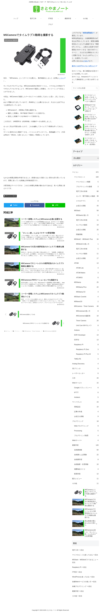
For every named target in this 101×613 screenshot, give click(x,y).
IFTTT (86, 392)
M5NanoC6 (86, 301)
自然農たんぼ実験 (86, 454)
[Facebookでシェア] (34, 205)
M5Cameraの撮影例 (10, 196)
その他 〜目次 (77, 596)
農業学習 (85, 445)
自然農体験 (86, 450)
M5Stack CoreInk (86, 296)
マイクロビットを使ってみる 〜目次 (85, 555)
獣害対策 (86, 473)
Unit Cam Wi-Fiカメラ (87, 325)
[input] (85, 88)
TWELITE (86, 359)
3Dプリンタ (85, 368)
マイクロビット (86, 177)
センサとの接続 (87, 225)
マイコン (85, 172)
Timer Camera (87, 320)
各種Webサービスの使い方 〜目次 (84, 581)
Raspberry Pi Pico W (87, 354)
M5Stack (86, 210)
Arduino (86, 330)
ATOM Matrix (87, 272)
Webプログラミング (86, 426)
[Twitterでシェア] (14, 205)
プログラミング (85, 421)
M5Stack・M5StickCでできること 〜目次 (85, 561)
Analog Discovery (85, 363)
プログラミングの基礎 (87, 186)
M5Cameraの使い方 (87, 311)
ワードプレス (85, 402)
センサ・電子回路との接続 (87, 196)
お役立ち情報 (87, 205)
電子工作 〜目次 (78, 550)
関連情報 (87, 234)
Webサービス (85, 383)
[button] (97, 88)
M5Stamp (86, 282)
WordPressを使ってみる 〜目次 (83, 577)
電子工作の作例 (87, 191)
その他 (85, 483)
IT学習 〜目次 (77, 572)
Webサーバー (85, 440)
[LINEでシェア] (55, 205)
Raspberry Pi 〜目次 (79, 567)
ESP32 (86, 339)
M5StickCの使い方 (87, 244)
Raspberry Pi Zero (87, 349)
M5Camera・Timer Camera (86, 306)
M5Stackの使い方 (87, 215)
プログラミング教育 (86, 435)
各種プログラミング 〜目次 (82, 586)
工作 (85, 378)
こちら (62, 78)
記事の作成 (86, 411)
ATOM (86, 263)
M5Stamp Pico (87, 287)
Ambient (86, 397)
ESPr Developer (86, 335)
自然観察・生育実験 (86, 464)
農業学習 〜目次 (78, 591)
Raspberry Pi (86, 344)
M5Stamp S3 (87, 292)
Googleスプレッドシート (86, 387)
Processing (86, 430)
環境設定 (86, 406)
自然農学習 (86, 459)
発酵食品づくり (86, 469)
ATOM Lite (87, 268)
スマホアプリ (87, 201)
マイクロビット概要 (87, 181)
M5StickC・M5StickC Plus (86, 239)
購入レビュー (85, 478)
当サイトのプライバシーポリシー (84, 66)
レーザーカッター (85, 373)
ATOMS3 (87, 277)
